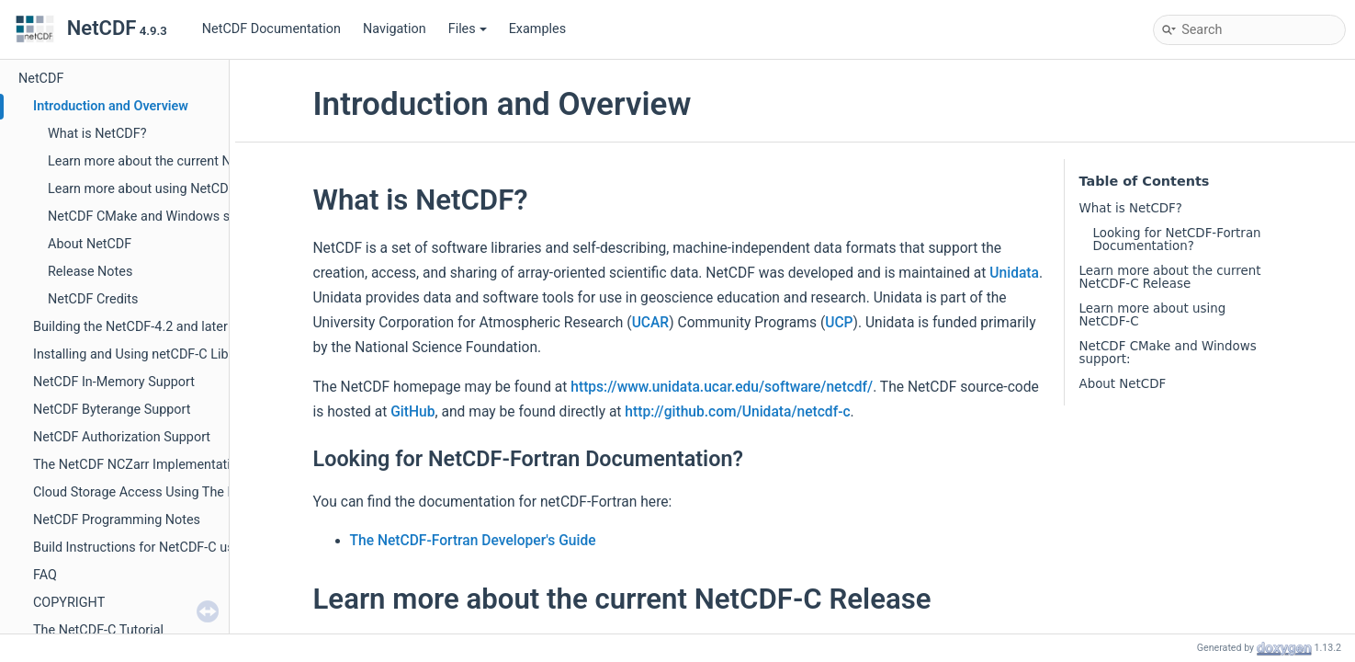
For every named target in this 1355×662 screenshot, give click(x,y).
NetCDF (40, 78)
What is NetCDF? (97, 134)
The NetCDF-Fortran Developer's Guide (473, 540)
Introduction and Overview (110, 106)
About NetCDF (89, 244)
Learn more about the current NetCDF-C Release (188, 161)
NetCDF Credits (93, 299)
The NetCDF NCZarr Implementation (139, 465)
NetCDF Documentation (271, 29)
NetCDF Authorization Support (121, 437)
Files (467, 29)
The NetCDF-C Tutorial (98, 630)
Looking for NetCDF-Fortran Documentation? (1177, 239)
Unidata (1014, 273)
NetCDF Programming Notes (116, 520)
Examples (537, 29)
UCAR (651, 322)
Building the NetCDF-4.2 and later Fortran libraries (178, 327)
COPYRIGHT (69, 603)
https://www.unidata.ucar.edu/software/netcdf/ (721, 387)
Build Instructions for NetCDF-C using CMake (164, 547)
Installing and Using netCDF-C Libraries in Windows (183, 354)
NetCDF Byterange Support (112, 409)
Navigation (394, 29)
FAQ (45, 575)
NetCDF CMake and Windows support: (160, 216)
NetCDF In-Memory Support (114, 382)
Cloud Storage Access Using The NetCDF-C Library (180, 492)
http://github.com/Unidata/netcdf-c (737, 412)
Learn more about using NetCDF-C (148, 189)
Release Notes (90, 272)
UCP (839, 322)
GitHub (412, 412)
